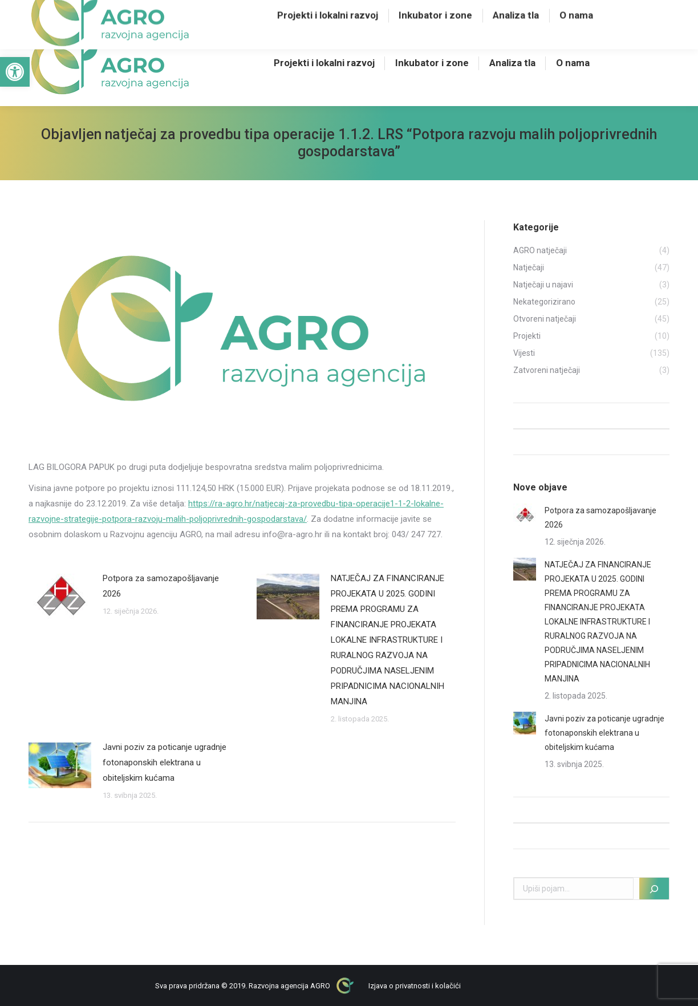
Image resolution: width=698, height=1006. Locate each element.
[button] (15, 72)
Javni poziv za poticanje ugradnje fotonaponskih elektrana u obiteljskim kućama (164, 762)
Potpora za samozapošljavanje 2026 (161, 586)
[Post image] (60, 596)
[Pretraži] (654, 888)
